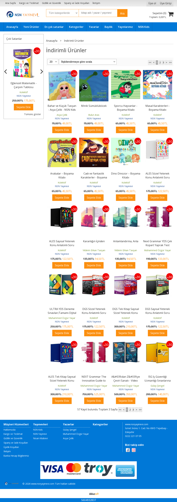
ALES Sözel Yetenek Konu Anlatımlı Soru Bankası (157, 177)
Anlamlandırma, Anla (125, 241)
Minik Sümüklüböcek (94, 106)
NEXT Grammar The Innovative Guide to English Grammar (94, 380)
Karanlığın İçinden (94, 241)
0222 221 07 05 (133, 436)
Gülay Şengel (157, 385)
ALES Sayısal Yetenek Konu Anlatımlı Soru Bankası (62, 245)
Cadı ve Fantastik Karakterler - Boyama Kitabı (94, 177)
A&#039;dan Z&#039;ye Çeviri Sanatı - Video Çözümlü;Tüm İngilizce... (125, 380)
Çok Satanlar (14, 39)
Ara (122, 13)
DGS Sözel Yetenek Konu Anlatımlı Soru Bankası (94, 313)
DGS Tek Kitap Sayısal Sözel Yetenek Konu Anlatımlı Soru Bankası (125, 313)
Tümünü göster (32, 114)
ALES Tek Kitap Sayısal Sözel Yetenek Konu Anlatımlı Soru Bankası (62, 380)
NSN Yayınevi (24, 95)
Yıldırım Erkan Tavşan (94, 250)
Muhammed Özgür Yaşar (157, 250)
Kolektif (24, 92)
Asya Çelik (62, 114)
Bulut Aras (93, 114)
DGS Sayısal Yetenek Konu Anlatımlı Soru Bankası (157, 313)
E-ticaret (83, 493)
